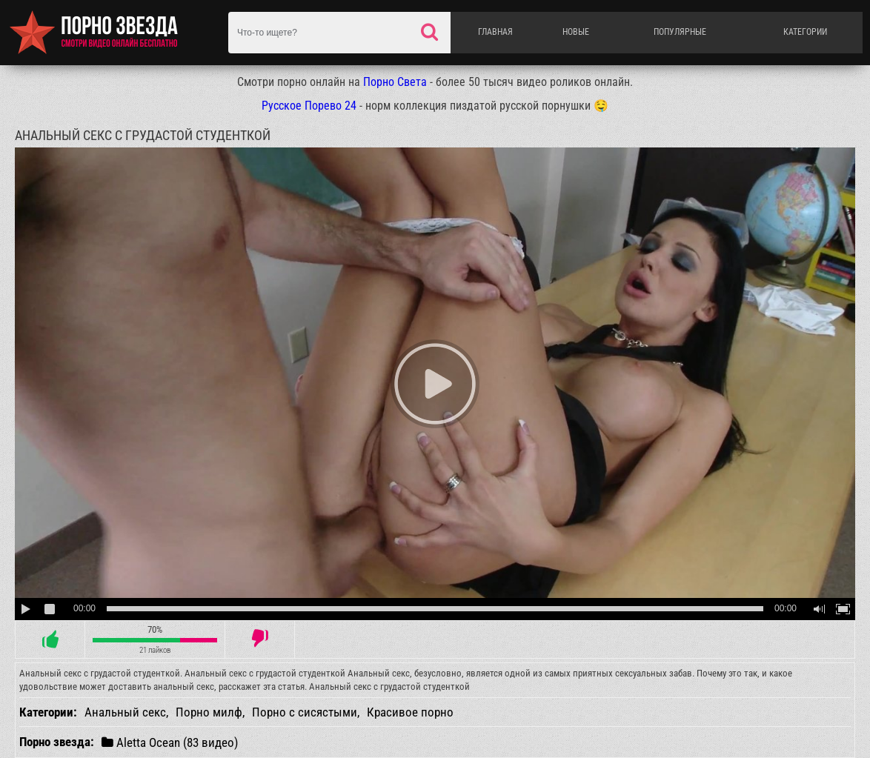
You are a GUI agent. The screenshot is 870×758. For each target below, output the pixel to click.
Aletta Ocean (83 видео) (170, 742)
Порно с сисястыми (304, 712)
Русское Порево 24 (309, 106)
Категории (805, 32)
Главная (495, 32)
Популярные (680, 32)
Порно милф (209, 712)
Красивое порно (410, 712)
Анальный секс (125, 712)
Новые (575, 32)
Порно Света (395, 82)
